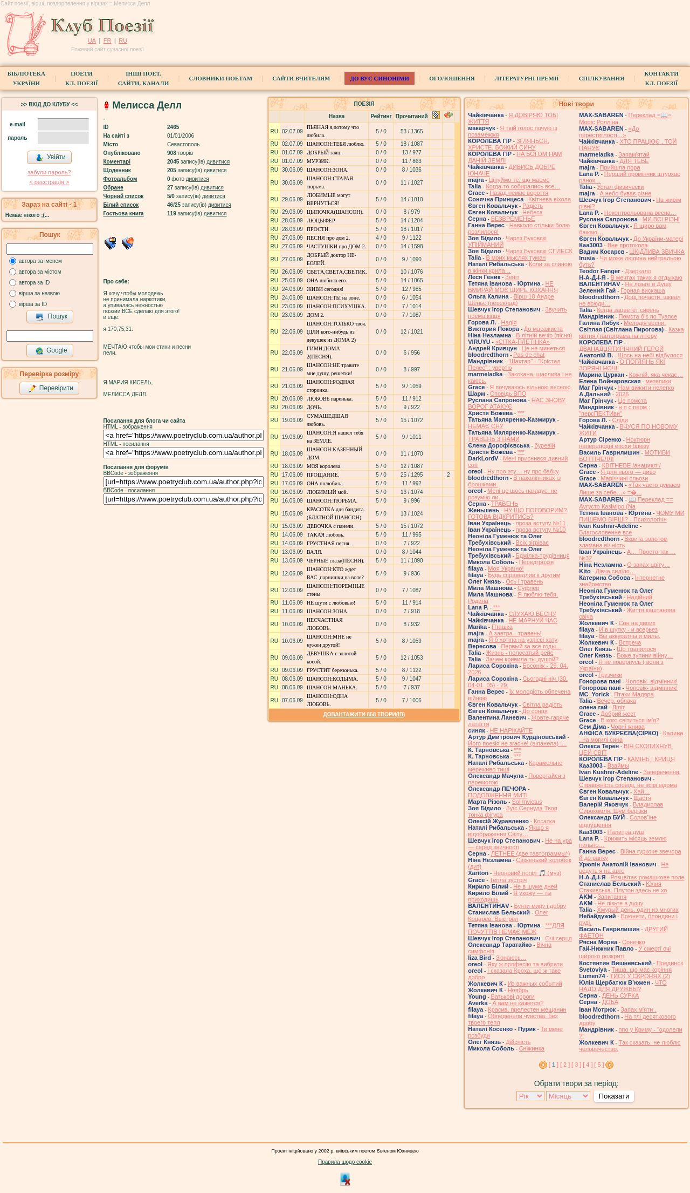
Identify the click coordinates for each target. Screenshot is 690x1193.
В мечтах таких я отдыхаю (646, 277)
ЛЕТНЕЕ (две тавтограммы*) (530, 853)
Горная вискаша (642, 290)
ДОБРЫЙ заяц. (324, 152)
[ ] (553, 1064)
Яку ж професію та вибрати (525, 964)
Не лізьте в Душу (648, 284)
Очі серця (558, 938)
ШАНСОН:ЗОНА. (328, 170)
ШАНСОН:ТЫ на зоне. (333, 298)
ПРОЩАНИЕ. (323, 475)
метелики (659, 381)
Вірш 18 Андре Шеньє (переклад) (511, 299)
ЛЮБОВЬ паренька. (330, 399)
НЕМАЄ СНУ (485, 426)
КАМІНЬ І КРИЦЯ (651, 759)
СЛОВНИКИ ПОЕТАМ (220, 78)
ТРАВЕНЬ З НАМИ (494, 439)
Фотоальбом (120, 179)
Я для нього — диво (628, 472)
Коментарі (117, 162)
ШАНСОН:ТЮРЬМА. (332, 501)
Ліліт (618, 707)
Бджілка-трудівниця (543, 555)
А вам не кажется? (517, 1003)
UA (92, 40)
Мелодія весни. (645, 323)
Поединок (670, 963)
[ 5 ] (599, 1064)
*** (521, 413)
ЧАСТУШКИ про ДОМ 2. (336, 246)
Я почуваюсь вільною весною (529, 387)
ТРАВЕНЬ (505, 503)
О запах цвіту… (648, 564)
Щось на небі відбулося (650, 355)
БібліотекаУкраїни (26, 78)
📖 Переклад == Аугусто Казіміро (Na (626, 503)
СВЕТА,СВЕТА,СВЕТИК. (337, 272)
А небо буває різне (625, 193)
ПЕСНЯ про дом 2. (328, 238)
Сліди (620, 420)
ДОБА (610, 1002)
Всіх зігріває (532, 542)
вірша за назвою (39, 293)
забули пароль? (49, 172)
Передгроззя (536, 562)
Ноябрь (518, 990)
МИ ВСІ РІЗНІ (661, 219)
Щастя (642, 798)
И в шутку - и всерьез (628, 629)
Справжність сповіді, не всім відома (628, 785)
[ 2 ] (565, 1064)
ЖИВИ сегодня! (325, 289)
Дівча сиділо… (616, 571)
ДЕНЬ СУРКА (620, 995)
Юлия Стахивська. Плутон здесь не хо (623, 886)
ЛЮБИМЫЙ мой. (327, 492)
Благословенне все (605, 532)
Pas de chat (528, 354)
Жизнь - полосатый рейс (519, 652)
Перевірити (50, 388)
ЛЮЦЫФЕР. (321, 220)
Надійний (639, 597)
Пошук (51, 317)
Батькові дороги (513, 996)
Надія (509, 322)
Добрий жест (618, 713)
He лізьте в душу (620, 903)
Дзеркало (638, 271)
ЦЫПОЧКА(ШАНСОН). (335, 212)
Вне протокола (628, 245)
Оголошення (452, 78)
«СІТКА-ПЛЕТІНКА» (522, 341)
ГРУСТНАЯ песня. (329, 543)
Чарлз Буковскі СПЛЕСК (539, 251)
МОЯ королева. (324, 466)
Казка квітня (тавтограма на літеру (631, 332)
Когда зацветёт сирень (628, 310)
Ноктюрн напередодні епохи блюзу (614, 442)
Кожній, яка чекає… (656, 374)
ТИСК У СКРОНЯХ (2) (640, 976)
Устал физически (620, 187)
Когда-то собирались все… (523, 186)
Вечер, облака (616, 700)
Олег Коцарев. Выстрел (508, 915)
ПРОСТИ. (318, 229)
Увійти (51, 157)
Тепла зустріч (508, 880)
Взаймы (618, 765)
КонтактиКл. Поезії (661, 78)
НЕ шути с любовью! (331, 603)
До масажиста (543, 329)
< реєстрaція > (49, 182)
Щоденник (117, 170)
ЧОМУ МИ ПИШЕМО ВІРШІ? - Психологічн (631, 516)
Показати (613, 1096)
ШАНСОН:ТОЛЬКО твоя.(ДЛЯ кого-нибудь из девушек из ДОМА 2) (337, 332)
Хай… (641, 791)
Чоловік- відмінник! (652, 681)
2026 (622, 394)
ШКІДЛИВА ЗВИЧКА (656, 251)
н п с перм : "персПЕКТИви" (614, 410)
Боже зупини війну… (645, 655)
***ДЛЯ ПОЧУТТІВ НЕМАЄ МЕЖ (516, 928)
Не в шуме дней (535, 886)
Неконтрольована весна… (640, 212)
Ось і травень (524, 581)
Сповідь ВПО (508, 393)
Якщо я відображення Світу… (508, 830)
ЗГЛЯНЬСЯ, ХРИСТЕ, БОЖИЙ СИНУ (508, 144)
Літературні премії (527, 78)
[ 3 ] (576, 1064)
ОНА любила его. (327, 280)
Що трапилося (636, 649)
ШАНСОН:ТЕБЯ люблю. (335, 144)
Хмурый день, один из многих (637, 909)
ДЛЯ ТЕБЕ (633, 161)
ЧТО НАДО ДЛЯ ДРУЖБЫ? (623, 985)
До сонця (535, 711)
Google (51, 351)
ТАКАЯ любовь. (325, 535)
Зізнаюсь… (511, 957)
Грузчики (610, 675)
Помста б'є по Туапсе (648, 316)
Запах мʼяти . (638, 1009)
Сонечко (633, 942)
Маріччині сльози (624, 478)
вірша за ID (33, 304)
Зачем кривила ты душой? (522, 659)
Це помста (632, 400)
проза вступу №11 (541, 523)
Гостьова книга (124, 213)
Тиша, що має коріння (641, 969)
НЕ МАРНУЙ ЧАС (532, 620)
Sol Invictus (527, 801)
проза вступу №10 (541, 529)
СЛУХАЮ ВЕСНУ (532, 614)
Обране (113, 188)
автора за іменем (40, 261)
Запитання (611, 896)
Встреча (630, 642)
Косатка (544, 821)
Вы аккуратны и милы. (629, 636)
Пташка (502, 626)
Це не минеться (543, 348)
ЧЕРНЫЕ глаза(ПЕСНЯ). (335, 561)
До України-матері (658, 238)
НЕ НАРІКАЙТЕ (511, 730)
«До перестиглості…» (609, 131)
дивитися (218, 162)
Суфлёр (529, 588)
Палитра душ (626, 832)
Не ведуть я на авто (623, 867)
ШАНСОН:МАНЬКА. (332, 687)
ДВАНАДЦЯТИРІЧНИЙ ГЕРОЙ (621, 348)
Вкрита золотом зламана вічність (623, 542)
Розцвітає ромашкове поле (647, 877)
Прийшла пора (619, 167)
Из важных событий (535, 983)
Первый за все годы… (531, 646)
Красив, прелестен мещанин (527, 1009)
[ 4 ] (587, 1064)
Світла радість (542, 704)
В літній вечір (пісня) (544, 335)
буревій (545, 445)
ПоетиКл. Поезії (81, 78)
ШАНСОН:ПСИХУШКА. (336, 306)
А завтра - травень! (514, 633)
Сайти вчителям (301, 78)
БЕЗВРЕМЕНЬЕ (513, 218)
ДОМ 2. (316, 315)
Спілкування (601, 78)
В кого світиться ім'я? (630, 720)
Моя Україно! (505, 568)
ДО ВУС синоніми (379, 78)
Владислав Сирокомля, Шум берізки (621, 807)
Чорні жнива (628, 726)
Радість (532, 205)
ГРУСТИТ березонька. (332, 670)
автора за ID (34, 283)
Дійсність (518, 1042)
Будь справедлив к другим (524, 575)
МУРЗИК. (318, 161)
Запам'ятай (634, 154)
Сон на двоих (637, 623)
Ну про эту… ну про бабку (523, 471)
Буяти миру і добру (540, 906)
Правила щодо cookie (345, 1162)
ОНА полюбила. (325, 483)
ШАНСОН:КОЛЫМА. (332, 679)
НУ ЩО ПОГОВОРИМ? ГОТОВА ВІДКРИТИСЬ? (517, 513)
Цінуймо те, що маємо (518, 180)
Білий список (121, 205)
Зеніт (512, 277)
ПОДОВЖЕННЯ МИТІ (498, 795)
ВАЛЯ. (314, 552)
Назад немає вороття (518, 192)
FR (108, 40)
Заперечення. (662, 772)
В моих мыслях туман (516, 257)
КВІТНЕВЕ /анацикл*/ (631, 465)
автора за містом (40, 272)
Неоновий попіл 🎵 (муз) (527, 873)
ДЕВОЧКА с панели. (331, 526)
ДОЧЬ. (314, 407)
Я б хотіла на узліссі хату (522, 639)
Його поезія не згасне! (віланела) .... (517, 743)
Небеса (532, 212)
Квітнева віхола (549, 199)
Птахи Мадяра (634, 694)
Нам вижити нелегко (646, 387)
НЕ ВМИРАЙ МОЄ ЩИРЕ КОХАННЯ (513, 286)
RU (123, 40)
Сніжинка (531, 1048)
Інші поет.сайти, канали (143, 78)
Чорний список (124, 196)
